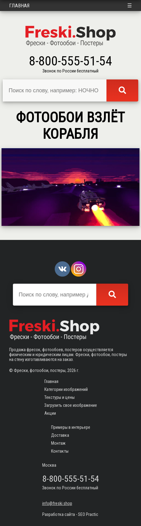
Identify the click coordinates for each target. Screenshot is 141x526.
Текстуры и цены (59, 397)
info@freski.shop (57, 503)
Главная (19, 5)
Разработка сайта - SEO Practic (70, 514)
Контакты (60, 451)
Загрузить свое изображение (70, 405)
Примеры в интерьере (70, 427)
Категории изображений (66, 389)
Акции (50, 413)
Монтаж (58, 443)
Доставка (60, 435)
